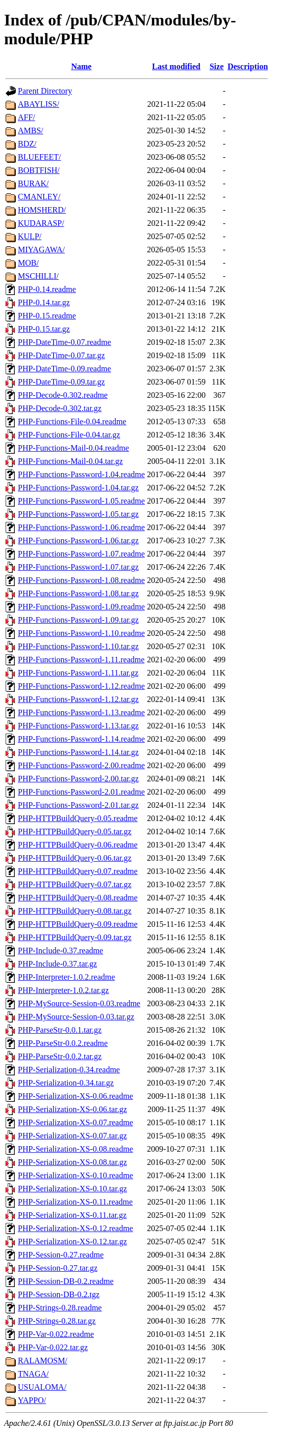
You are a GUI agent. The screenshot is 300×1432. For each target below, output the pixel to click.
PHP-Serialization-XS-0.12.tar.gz (72, 1241)
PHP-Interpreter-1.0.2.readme (66, 977)
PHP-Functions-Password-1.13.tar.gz (78, 725)
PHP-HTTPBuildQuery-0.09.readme (78, 924)
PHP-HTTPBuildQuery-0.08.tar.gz (75, 911)
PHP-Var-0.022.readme (56, 1334)
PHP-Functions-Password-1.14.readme (81, 739)
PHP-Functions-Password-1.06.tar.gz (78, 540)
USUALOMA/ (42, 1387)
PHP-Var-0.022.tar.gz (53, 1347)
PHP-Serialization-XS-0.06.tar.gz (72, 1109)
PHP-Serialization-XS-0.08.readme (75, 1149)
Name (81, 66)
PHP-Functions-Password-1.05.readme (81, 500)
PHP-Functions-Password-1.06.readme (81, 527)
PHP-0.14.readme (47, 289)
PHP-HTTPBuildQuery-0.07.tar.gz (75, 884)
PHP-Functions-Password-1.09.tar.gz (78, 620)
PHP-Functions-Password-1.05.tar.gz (78, 514)
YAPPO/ (32, 1400)
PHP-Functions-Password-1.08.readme (81, 580)
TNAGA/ (33, 1373)
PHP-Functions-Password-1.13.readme (81, 712)
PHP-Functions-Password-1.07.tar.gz (78, 567)
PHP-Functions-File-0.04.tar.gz (69, 434)
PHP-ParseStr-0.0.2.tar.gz (60, 1056)
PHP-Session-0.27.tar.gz (57, 1268)
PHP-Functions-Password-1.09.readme (81, 606)
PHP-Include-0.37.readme (60, 950)
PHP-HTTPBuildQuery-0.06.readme (78, 844)
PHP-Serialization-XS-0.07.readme (75, 1122)
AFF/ (26, 117)
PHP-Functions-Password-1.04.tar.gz (78, 487)
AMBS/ (30, 130)
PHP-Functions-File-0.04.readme (72, 421)
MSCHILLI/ (38, 276)
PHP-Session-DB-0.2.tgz (58, 1294)
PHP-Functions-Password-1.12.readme (81, 686)
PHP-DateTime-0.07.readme (64, 342)
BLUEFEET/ (39, 157)
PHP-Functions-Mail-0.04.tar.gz (70, 461)
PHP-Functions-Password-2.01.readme (81, 791)
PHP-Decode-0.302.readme (63, 395)
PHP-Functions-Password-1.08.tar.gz (78, 593)
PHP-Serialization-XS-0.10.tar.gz (72, 1188)
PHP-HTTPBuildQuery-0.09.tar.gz (75, 937)
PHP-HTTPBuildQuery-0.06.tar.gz (75, 858)
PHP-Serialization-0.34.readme (69, 1069)
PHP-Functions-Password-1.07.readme (81, 553)
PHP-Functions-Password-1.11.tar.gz (78, 672)
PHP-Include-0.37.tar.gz (57, 963)
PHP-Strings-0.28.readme (60, 1307)
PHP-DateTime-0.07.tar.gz (61, 355)
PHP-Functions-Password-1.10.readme (81, 633)
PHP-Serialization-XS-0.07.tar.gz (72, 1135)
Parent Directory (45, 90)
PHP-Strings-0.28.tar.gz (56, 1321)
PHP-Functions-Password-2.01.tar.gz (78, 805)
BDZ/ (27, 143)
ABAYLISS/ (38, 104)
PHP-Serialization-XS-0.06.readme (75, 1096)
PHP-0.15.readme (47, 315)
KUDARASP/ (41, 223)
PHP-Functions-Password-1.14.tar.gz (78, 752)
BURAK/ (33, 183)
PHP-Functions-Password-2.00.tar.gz (78, 778)
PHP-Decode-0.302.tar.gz (60, 408)
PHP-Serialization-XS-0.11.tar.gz (72, 1215)
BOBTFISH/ (39, 170)
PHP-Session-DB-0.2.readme (66, 1281)
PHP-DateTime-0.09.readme (64, 368)
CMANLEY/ (39, 196)
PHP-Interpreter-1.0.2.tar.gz (63, 990)
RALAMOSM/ (42, 1360)
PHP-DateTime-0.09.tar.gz (61, 381)
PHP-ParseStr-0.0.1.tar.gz (60, 1030)
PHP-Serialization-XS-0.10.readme (75, 1175)
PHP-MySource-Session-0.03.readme (79, 1003)
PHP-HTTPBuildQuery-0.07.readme (78, 871)
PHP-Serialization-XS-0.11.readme (75, 1201)
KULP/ (29, 236)
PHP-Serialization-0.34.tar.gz (66, 1082)
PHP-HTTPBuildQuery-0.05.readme (78, 818)
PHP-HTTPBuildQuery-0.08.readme (78, 897)
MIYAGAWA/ (41, 249)
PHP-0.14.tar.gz (44, 302)
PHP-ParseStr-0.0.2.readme (63, 1043)
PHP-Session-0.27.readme (61, 1254)
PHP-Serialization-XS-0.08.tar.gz (72, 1162)
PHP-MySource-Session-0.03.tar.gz (76, 1016)
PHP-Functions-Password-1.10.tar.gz (78, 646)
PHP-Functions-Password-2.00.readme (81, 765)
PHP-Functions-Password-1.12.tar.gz (78, 699)
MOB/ (28, 262)
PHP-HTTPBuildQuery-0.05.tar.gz (75, 831)
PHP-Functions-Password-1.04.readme (81, 474)
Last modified (176, 66)
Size (217, 66)
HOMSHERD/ (42, 210)
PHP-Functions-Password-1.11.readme (81, 659)
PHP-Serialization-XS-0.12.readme (75, 1228)
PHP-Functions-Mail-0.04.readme (73, 448)
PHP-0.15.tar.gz (44, 329)
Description (248, 66)
